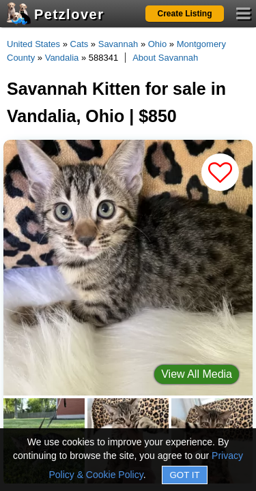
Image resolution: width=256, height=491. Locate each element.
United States (33, 44)
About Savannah (165, 58)
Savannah (118, 44)
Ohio (157, 44)
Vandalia (62, 58)
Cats (79, 44)
